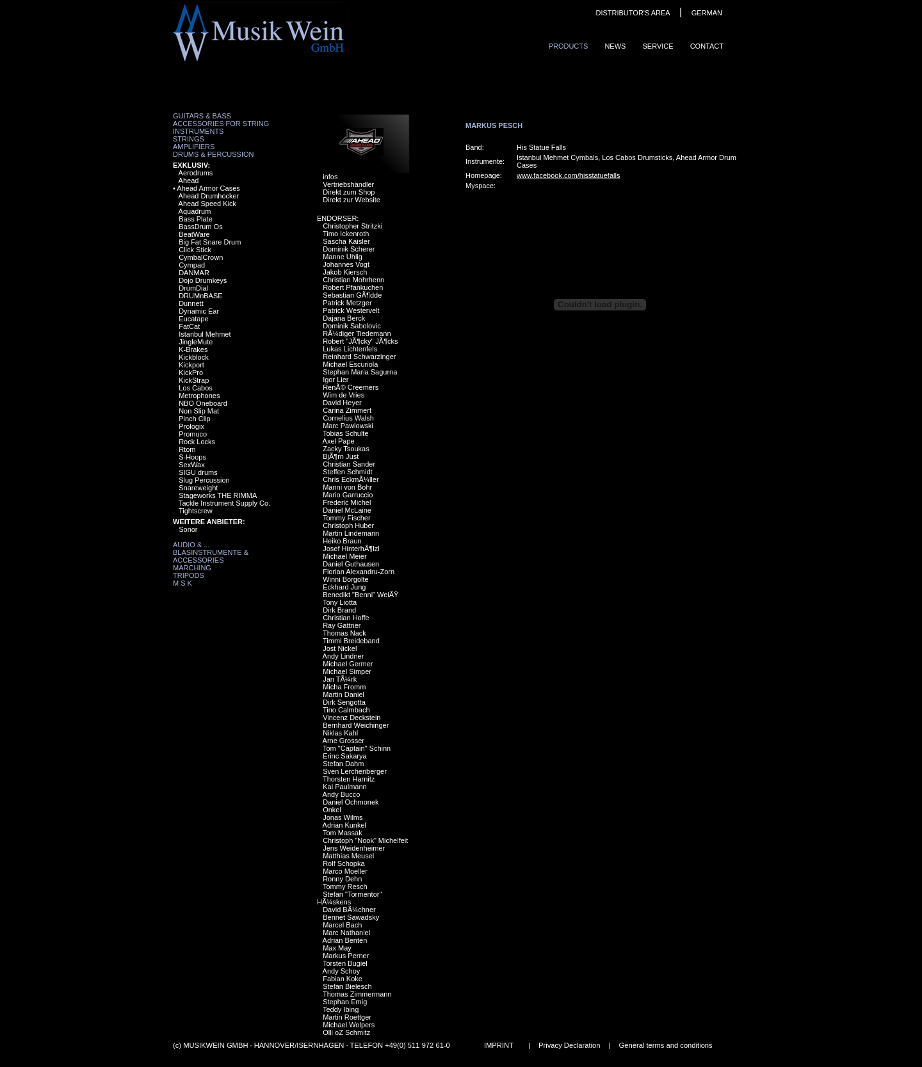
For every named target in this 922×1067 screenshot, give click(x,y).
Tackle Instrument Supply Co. (224, 503)
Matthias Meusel (348, 856)
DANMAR (194, 273)
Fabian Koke (342, 979)
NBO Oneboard (203, 403)
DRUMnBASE (200, 296)
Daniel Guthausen (351, 564)
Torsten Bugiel (345, 963)
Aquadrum (195, 211)
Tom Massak (342, 833)
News (615, 46)
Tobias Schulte (346, 433)
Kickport (191, 365)
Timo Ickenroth (346, 233)
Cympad (192, 265)
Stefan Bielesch (347, 986)
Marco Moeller (345, 871)
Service (657, 46)
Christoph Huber (348, 525)
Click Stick (195, 249)
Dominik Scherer (349, 249)
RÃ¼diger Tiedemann (357, 333)
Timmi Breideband (351, 641)
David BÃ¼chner (349, 909)
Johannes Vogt (346, 264)
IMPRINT (499, 1045)
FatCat (189, 326)
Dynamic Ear (199, 311)
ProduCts (568, 46)
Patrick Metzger (347, 303)
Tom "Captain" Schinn (357, 748)
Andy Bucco (341, 794)
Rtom (187, 449)
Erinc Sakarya (344, 756)
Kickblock (193, 357)
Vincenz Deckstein (351, 717)
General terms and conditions (666, 1045)
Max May (337, 948)
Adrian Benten (345, 940)
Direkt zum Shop (349, 192)
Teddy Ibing (341, 1009)
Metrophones (199, 395)
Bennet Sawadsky (351, 917)
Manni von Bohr (347, 487)
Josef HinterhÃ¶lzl (351, 548)
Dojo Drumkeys (203, 280)
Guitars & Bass (202, 116)
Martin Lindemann (351, 533)
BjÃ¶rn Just (341, 456)
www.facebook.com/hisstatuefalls (568, 175)
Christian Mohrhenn (353, 280)
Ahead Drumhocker (209, 196)
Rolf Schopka (343, 863)
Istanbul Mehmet (204, 334)
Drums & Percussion (213, 154)
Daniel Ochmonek (350, 802)
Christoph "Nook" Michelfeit (365, 840)
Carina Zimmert (347, 410)
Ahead (189, 180)
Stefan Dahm (343, 763)
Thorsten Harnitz (349, 779)
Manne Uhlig (342, 257)
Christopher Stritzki (352, 226)
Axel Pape (339, 441)
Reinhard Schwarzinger (359, 356)
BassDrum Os (200, 226)
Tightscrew (196, 511)
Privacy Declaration (569, 1045)
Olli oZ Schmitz (346, 1032)
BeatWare (194, 234)
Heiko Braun (342, 541)
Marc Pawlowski (348, 425)
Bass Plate (196, 219)
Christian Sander (349, 464)
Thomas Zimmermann (357, 994)
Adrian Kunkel (345, 825)
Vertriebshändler (348, 184)
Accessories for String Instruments (221, 127)
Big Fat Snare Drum (210, 242)
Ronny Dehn (342, 879)
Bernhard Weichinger (356, 725)
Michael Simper (347, 671)
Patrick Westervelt (351, 310)
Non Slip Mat (199, 411)
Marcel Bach (342, 925)
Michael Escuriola (350, 364)
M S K (182, 583)
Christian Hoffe (346, 618)
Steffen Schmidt (347, 472)
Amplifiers (193, 146)
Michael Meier (344, 556)
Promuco (193, 434)
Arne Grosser (343, 740)
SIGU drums (198, 472)
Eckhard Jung (344, 587)
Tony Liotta (340, 602)
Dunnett (191, 303)
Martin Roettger (347, 1017)
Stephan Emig (345, 1002)
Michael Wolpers (349, 1025)
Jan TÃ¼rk (340, 679)
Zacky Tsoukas (346, 449)
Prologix (191, 426)
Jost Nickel (340, 648)
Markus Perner (346, 955)
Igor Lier (335, 379)
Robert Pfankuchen (353, 287)
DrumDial (193, 288)
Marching (192, 568)
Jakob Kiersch (345, 272)
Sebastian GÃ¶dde (352, 295)
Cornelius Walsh (348, 418)
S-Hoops (192, 457)
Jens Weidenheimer (354, 848)
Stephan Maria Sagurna (360, 372)
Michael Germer (348, 664)
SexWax (192, 465)
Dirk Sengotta (344, 702)
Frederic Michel (347, 502)
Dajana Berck (344, 318)
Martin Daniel (343, 694)
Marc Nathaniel (346, 932)
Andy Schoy (341, 971)
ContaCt (707, 46)
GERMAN (706, 13)
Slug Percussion (204, 480)
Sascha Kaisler (346, 241)
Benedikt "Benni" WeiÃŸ (360, 594)
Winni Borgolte (346, 579)
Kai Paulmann (345, 786)
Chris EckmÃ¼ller (350, 479)
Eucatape (193, 319)
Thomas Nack (344, 633)
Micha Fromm (344, 687)
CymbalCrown (201, 257)
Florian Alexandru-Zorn (358, 571)
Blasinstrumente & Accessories (210, 556)
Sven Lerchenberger (355, 771)
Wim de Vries (343, 395)
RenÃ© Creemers (350, 387)
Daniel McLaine (347, 510)
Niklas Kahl (340, 733)
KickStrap (194, 380)
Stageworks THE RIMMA (218, 495)
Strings (188, 139)
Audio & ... (191, 545)
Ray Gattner (341, 625)
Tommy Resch (345, 886)
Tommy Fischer (347, 518)
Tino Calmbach (346, 710)
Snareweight (198, 488)
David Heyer (342, 402)
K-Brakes (193, 349)
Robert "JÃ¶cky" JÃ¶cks (360, 341)
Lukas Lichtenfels (350, 349)
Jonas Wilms (342, 817)
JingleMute (196, 342)
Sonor (188, 529)
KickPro (191, 372)
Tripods (188, 575)
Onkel (332, 810)
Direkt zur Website (351, 200)
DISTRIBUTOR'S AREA (632, 13)
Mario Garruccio (348, 495)
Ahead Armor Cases (208, 188)
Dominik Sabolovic (351, 326)
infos (330, 177)
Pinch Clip (195, 418)
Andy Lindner (343, 656)
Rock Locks (197, 441)
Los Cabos (196, 388)
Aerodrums (196, 173)
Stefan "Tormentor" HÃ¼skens (349, 898)
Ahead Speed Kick (208, 203)
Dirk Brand (339, 610)
